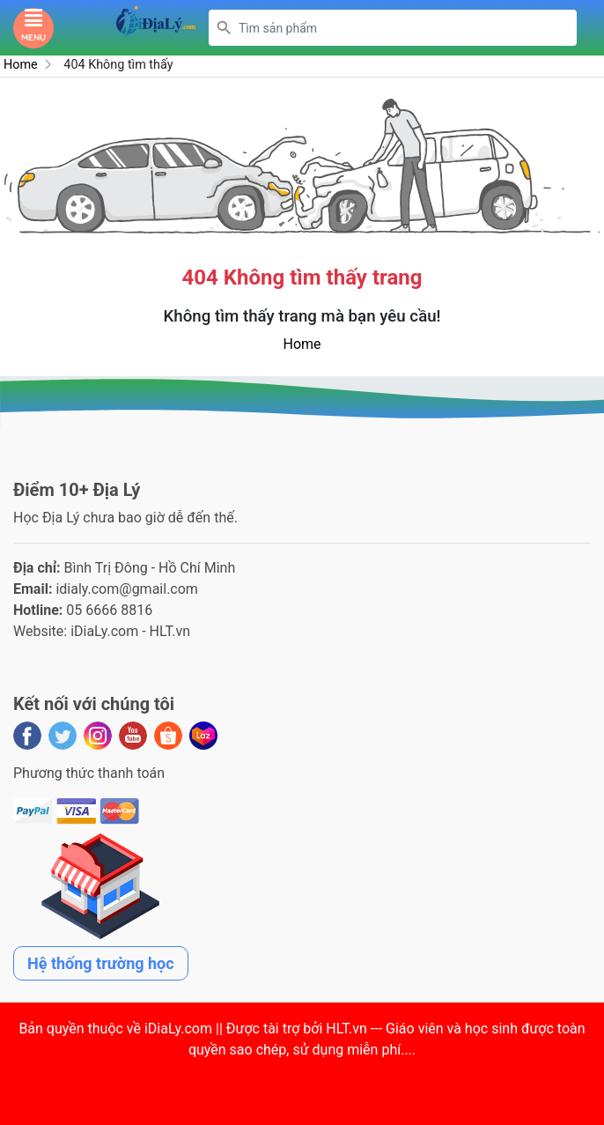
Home (21, 64)
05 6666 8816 (109, 610)
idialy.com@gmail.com (126, 589)
